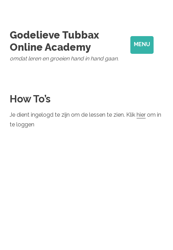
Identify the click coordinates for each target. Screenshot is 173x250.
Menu (142, 44)
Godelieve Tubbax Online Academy (54, 41)
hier (141, 114)
